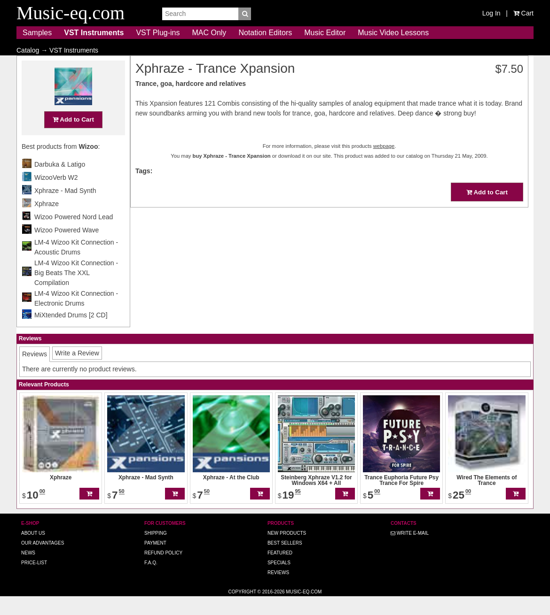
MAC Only (209, 33)
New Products (286, 551)
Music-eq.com (304, 610)
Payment (155, 561)
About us (33, 551)
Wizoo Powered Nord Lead (73, 235)
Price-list (34, 581)
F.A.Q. (150, 581)
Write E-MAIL (410, 551)
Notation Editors (265, 33)
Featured (279, 571)
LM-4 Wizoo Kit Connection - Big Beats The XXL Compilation (76, 291)
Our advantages (42, 561)
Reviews (278, 590)
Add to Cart (73, 137)
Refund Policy (163, 571)
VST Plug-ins (158, 33)
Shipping (155, 551)
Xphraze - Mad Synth (65, 209)
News (28, 571)
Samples (37, 33)
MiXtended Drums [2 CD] (71, 333)
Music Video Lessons (393, 33)
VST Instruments (94, 33)
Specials (279, 581)
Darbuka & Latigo (59, 182)
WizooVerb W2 (56, 196)
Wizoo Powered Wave (66, 248)
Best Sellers (284, 561)
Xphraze (46, 222)
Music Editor (325, 33)
